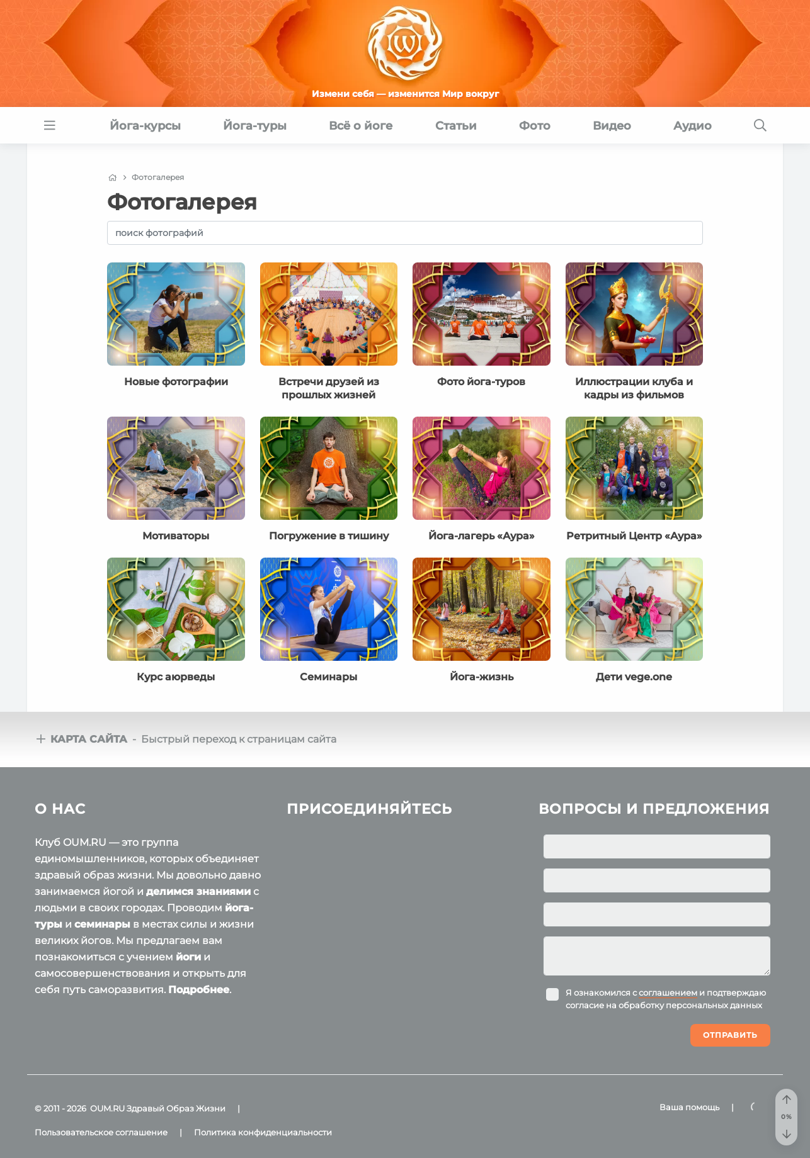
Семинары (328, 677)
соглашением (668, 992)
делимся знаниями (198, 891)
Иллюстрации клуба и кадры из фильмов (634, 388)
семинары (102, 924)
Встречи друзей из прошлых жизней (328, 388)
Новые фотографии (176, 382)
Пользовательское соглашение (101, 1132)
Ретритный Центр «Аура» (634, 536)
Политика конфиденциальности (263, 1132)
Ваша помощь (689, 1107)
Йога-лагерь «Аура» (481, 536)
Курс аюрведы (176, 677)
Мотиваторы (175, 536)
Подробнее (198, 990)
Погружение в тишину (329, 536)
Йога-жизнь (481, 677)
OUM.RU (107, 1108)
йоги (188, 957)
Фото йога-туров (481, 382)
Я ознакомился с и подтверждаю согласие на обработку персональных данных (666, 998)
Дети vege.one (634, 677)
